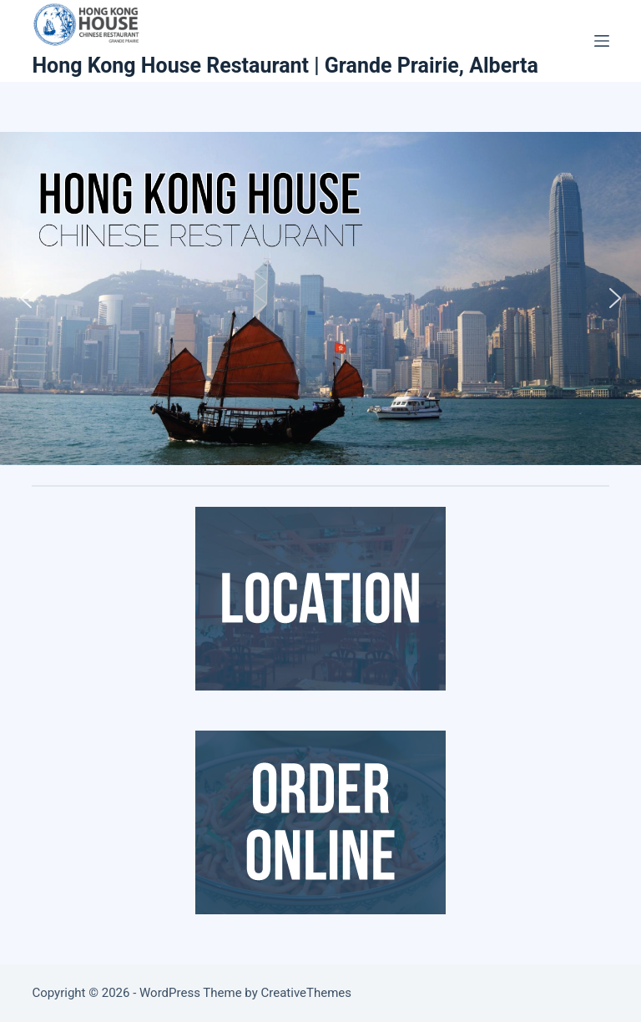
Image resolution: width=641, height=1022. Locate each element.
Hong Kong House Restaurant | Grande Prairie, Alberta (285, 65)
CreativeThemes (306, 992)
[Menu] (601, 40)
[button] (26, 298)
